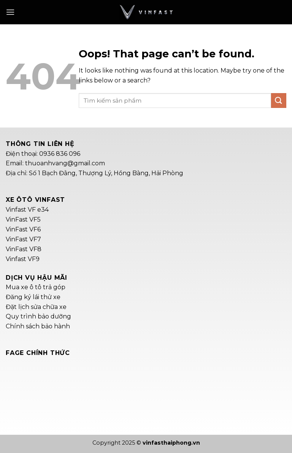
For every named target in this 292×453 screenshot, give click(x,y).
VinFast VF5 (23, 219)
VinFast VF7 (23, 239)
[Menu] (10, 12)
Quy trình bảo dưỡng (38, 316)
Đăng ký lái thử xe (33, 297)
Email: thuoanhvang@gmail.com (55, 163)
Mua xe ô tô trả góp (35, 287)
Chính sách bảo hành (38, 326)
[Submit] (278, 100)
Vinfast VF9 (23, 259)
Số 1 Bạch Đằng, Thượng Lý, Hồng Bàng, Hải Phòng (106, 173)
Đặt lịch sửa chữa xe (36, 306)
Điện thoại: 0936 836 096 (43, 153)
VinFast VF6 (23, 229)
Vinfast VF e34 (27, 209)
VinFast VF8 (23, 249)
